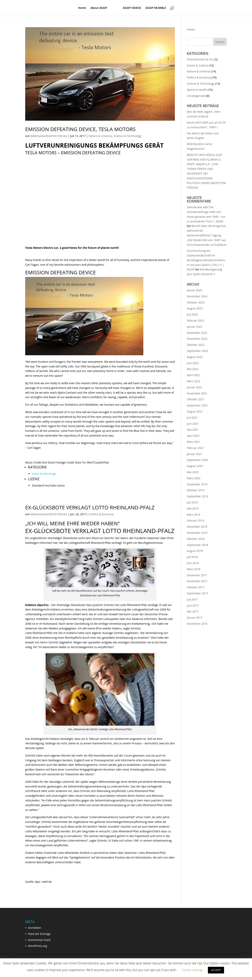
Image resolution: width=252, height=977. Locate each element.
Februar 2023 (195, 320)
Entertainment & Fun (200, 59)
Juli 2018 (192, 557)
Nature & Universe (100, 136)
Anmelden (34, 928)
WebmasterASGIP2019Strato (49, 136)
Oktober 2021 (195, 399)
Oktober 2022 (195, 345)
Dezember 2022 (197, 333)
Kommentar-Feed (39, 940)
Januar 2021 (194, 454)
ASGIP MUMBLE (155, 8)
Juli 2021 (192, 417)
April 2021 (193, 436)
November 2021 (197, 393)
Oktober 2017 (195, 587)
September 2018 (197, 545)
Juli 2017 (192, 599)
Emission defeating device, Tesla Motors (80, 129)
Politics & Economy (101, 514)
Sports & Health (197, 90)
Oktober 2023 (195, 302)
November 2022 (197, 338)
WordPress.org (37, 946)
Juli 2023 (192, 314)
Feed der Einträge (39, 934)
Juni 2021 (193, 424)
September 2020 (197, 460)
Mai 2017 (193, 611)
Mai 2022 (193, 369)
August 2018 (195, 551)
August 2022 (195, 357)
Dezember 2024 (197, 296)
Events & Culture (197, 65)
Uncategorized (196, 96)
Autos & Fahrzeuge (44, 474)
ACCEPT (216, 970)
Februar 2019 (195, 520)
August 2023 (195, 308)
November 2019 (197, 484)
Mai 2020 (193, 472)
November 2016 (197, 623)
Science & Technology (128, 136)
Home (82, 8)
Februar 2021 (195, 448)
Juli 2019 (192, 502)
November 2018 (197, 533)
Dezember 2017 (197, 575)
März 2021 (193, 442)
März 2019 (193, 514)
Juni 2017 (193, 605)
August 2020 (195, 466)
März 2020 (193, 478)
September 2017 (197, 593)
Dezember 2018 (197, 526)
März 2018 (193, 569)
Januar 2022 (194, 387)
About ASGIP (98, 8)
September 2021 (197, 405)
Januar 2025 (194, 290)
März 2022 (193, 381)
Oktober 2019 (195, 490)
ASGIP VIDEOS (132, 8)
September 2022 (197, 351)
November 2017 (197, 581)
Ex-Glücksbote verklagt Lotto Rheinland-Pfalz (90, 507)
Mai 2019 (193, 508)
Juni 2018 (193, 563)
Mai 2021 (193, 429)
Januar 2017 (194, 617)
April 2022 (193, 375)
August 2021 (195, 411)
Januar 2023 (194, 326)
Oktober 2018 (195, 539)
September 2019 (197, 496)
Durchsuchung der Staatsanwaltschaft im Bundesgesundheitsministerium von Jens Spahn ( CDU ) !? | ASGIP (206, 260)
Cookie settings (192, 970)
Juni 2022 (193, 363)
